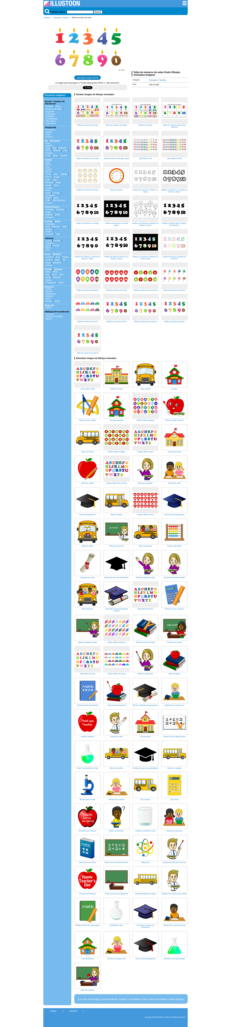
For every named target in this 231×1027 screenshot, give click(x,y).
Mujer (48, 277)
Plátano (49, 229)
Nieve (55, 155)
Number (66, 17)
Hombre (56, 277)
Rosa (48, 143)
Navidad (49, 106)
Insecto (49, 203)
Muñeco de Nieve (54, 109)
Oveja (56, 177)
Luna (65, 150)
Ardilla (48, 185)
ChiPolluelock (58, 200)
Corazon (49, 257)
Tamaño (57, 150)
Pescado (50, 209)
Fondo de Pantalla (54, 316)
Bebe (48, 272)
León (48, 180)
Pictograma (51, 282)
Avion (48, 245)
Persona (58, 269)
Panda (49, 169)
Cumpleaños (51, 119)
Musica (49, 301)
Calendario (51, 123)
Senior (49, 280)
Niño (48, 274)
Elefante (49, 182)
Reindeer (50, 111)
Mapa (48, 262)
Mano (61, 282)
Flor (47, 141)
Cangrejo (60, 209)
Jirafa (58, 182)
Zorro (55, 185)
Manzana (55, 226)
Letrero (49, 265)
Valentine (50, 116)
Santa (58, 106)
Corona (49, 260)
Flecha (65, 257)
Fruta (48, 226)
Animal (48, 160)
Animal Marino (52, 207)
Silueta (49, 319)
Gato (48, 162)
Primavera (50, 130)
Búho (55, 198)
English (53, 1011)
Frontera (49, 314)
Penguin (49, 217)
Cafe (58, 234)
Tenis (48, 298)
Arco (58, 257)
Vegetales (50, 224)
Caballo (63, 174)
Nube (48, 155)
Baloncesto (51, 294)
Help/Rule (73, 1011)
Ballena (49, 214)
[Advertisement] (159, 45)
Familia (48, 269)
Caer (48, 134)
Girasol (49, 145)
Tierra (48, 150)
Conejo (49, 188)
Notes (57, 301)
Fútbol (48, 289)
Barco (48, 248)
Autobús (49, 243)
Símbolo (56, 254)
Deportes (49, 287)
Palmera (62, 148)
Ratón (48, 190)
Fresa (64, 226)
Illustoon (47, 17)
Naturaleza (54, 141)
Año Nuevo (51, 121)
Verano (49, 132)
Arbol (48, 148)
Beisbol (49, 291)
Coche (49, 240)
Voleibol (49, 296)
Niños (55, 272)
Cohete (56, 245)
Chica (54, 274)
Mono (48, 171)
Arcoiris (63, 155)
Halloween (50, 114)
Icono (47, 254)
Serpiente (50, 195)
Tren (48, 250)
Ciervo (49, 177)
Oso (47, 167)
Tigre (54, 180)
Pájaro (49, 198)
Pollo (48, 200)
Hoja (54, 148)
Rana (48, 193)
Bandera (57, 262)
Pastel (48, 231)
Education (57, 17)
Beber (58, 221)
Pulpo (48, 212)
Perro (48, 164)
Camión (57, 240)
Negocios (49, 305)
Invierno (49, 137)
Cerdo (48, 174)
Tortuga (56, 193)
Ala (63, 260)
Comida (49, 221)
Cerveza (49, 234)
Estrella (49, 153)
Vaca (55, 174)
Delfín (57, 214)
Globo (57, 260)
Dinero (49, 307)
